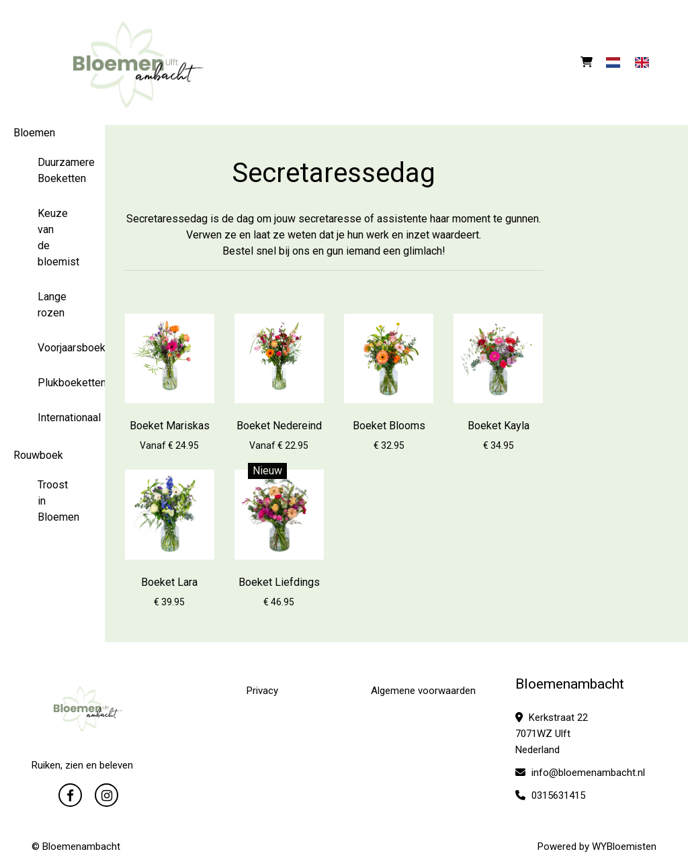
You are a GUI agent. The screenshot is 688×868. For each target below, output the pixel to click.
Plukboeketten (53, 382)
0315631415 (550, 795)
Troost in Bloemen (53, 500)
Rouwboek (38, 455)
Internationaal (53, 417)
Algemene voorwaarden (423, 691)
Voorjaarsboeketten (53, 347)
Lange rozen (52, 304)
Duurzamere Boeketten (53, 170)
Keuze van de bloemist (53, 237)
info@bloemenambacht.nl (580, 773)
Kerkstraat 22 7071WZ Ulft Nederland (551, 733)
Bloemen (34, 132)
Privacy (262, 691)
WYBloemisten (624, 846)
